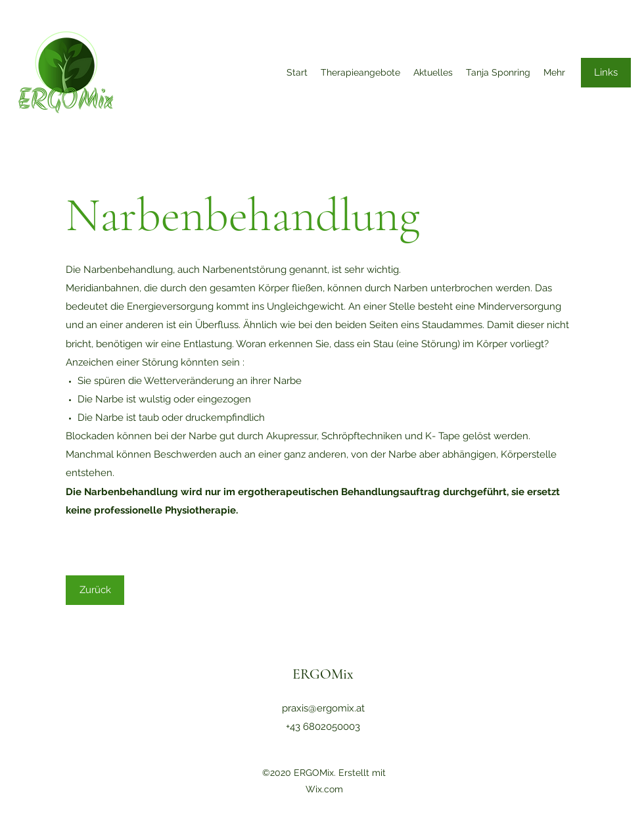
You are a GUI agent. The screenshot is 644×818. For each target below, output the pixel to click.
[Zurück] (95, 590)
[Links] (606, 72)
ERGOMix (323, 674)
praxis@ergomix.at (323, 708)
